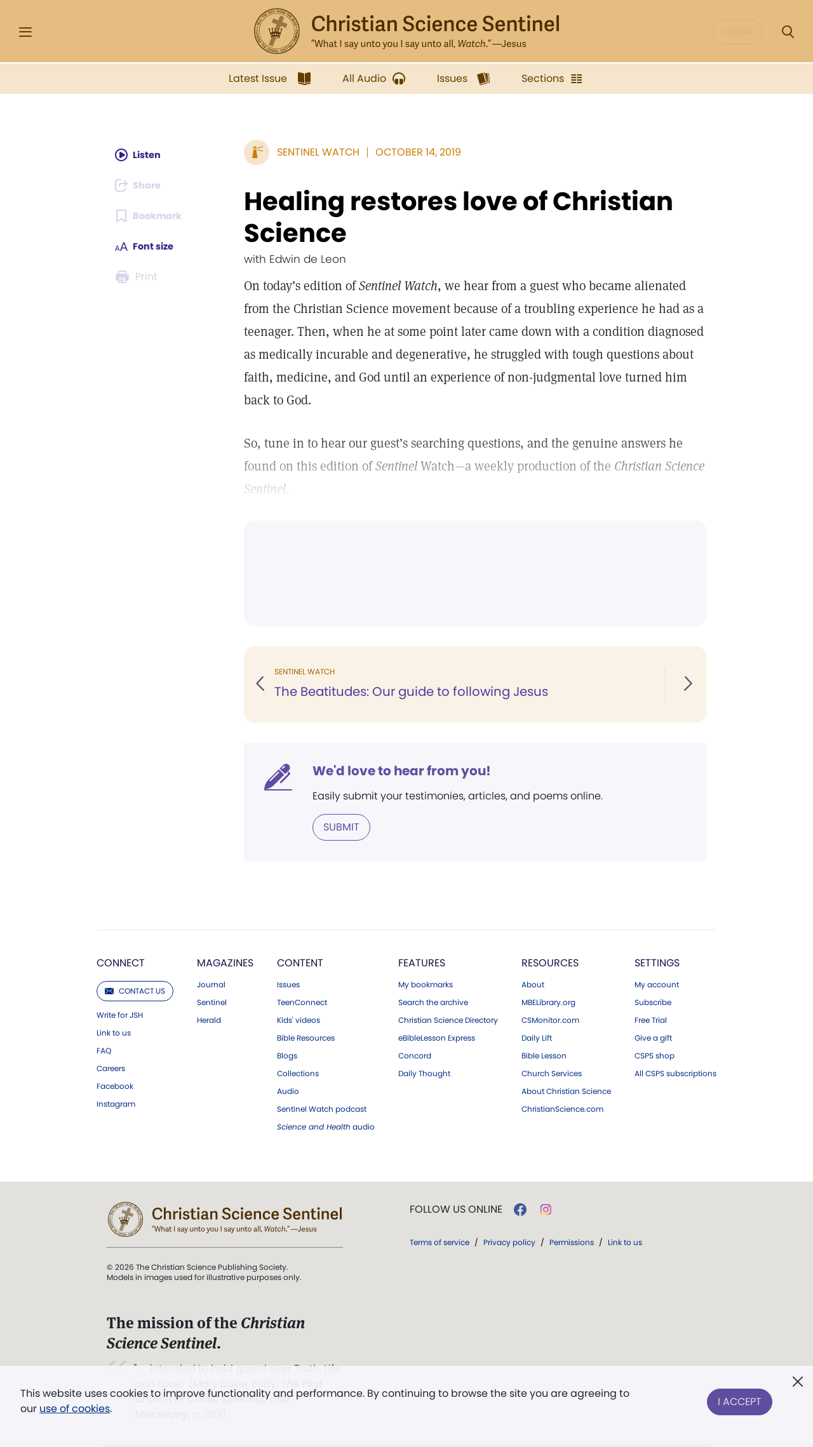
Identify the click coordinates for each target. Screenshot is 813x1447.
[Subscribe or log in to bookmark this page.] (152, 216)
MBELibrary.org (548, 1001)
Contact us (135, 989)
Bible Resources (306, 1037)
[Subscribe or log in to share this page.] (142, 185)
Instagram (116, 1103)
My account (657, 983)
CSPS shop (655, 1054)
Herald (209, 1019)
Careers (111, 1067)
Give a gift (653, 1037)
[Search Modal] (787, 32)
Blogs (287, 1054)
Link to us (114, 1032)
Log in (737, 31)
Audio (288, 1090)
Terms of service (439, 1241)
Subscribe (653, 1001)
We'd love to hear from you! (401, 770)
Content (300, 961)
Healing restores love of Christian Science (458, 217)
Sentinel (212, 1001)
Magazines (225, 961)
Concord (414, 1054)
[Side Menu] (25, 32)
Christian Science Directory (448, 1019)
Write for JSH (120, 1014)
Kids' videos (298, 1019)
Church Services (551, 1072)
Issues (288, 983)
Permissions (571, 1241)
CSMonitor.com (550, 1019)
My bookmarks (425, 983)
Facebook (115, 1085)
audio (326, 1126)
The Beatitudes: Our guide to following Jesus (413, 692)
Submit (341, 826)
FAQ (104, 1049)
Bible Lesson (544, 1054)
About (532, 983)
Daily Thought (424, 1072)
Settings (657, 961)
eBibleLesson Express (436, 1037)
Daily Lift (536, 1037)
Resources (550, 961)
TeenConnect (302, 1001)
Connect (121, 961)
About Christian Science (566, 1090)
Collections (298, 1072)
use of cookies (74, 1408)
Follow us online (456, 1208)
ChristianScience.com (562, 1108)
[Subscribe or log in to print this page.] (138, 277)
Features (421, 961)
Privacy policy (509, 1241)
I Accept (740, 1398)
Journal (211, 983)
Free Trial (651, 1019)
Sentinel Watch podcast (321, 1108)
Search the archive (433, 1001)
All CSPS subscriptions (675, 1072)
